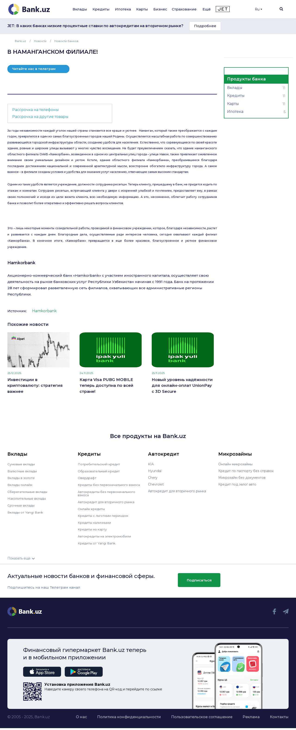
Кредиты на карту (93, 528)
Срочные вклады (21, 504)
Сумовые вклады (21, 464)
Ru (258, 9)
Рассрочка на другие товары (40, 116)
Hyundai (154, 471)
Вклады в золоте (21, 478)
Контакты (279, 715)
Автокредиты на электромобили (105, 535)
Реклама (251, 715)
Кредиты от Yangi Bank (97, 541)
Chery (152, 478)
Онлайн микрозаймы (235, 464)
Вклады (80, 9)
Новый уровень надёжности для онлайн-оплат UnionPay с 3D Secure (182, 385)
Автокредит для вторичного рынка (107, 501)
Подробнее (205, 26)
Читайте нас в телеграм (34, 69)
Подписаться (199, 578)
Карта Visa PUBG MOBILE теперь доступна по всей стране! (106, 385)
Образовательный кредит (99, 471)
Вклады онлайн (20, 484)
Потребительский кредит (99, 464)
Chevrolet (156, 484)
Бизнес (160, 9)
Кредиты (101, 9)
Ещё (207, 9)
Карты (142, 9)
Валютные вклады (22, 471)
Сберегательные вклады (27, 491)
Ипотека (123, 9)
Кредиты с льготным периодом (104, 514)
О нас (81, 715)
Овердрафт (87, 478)
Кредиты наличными (95, 521)
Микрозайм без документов (241, 478)
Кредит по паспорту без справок (246, 471)
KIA (151, 464)
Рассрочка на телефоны (35, 110)
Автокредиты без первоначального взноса (107, 492)
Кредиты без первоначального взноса (110, 484)
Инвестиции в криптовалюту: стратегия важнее (35, 385)
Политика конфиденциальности (129, 715)
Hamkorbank (21, 262)
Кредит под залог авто (237, 484)
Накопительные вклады (27, 498)
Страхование (184, 9)
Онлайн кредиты (92, 508)
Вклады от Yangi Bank (25, 511)
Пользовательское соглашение (201, 715)
